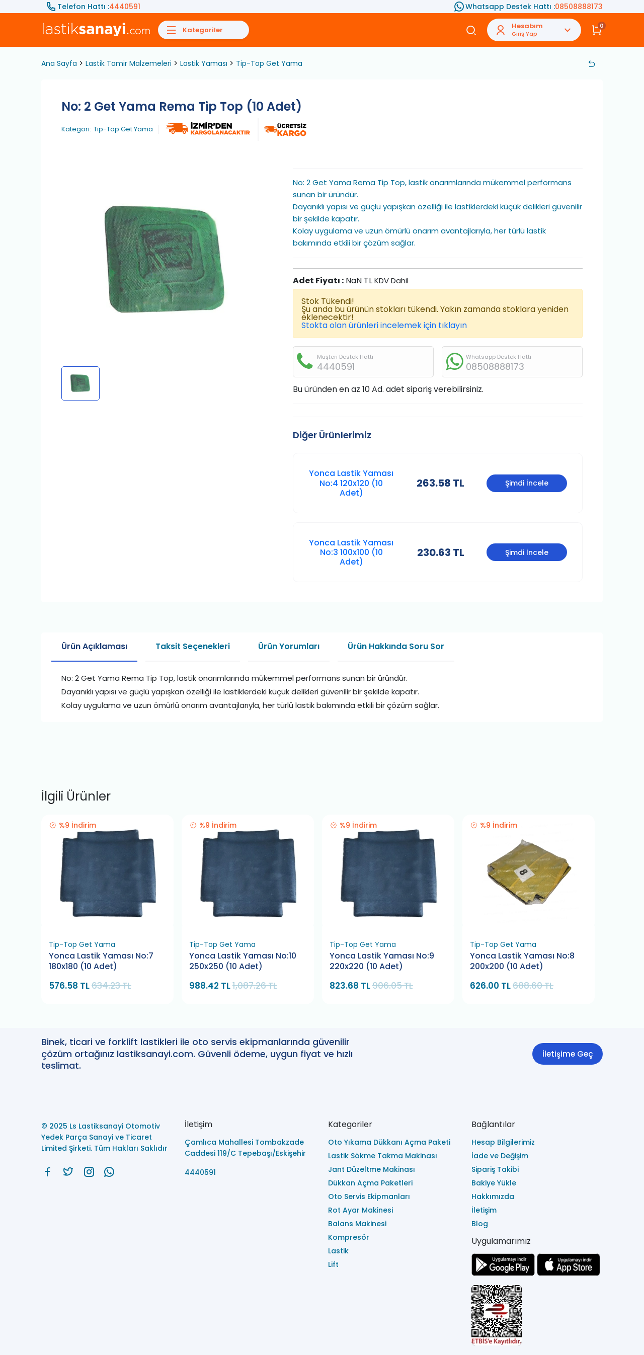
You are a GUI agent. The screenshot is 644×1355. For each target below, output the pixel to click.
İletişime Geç (567, 1054)
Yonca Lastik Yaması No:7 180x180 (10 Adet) (101, 961)
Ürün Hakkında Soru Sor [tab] (396, 646)
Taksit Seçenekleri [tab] (192, 646)
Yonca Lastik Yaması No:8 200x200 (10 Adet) (522, 961)
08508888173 (579, 7)
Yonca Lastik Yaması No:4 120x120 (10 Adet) (351, 482)
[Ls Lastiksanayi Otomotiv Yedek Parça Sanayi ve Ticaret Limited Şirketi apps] (568, 1273)
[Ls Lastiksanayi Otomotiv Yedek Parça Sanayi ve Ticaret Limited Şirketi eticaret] (537, 1316)
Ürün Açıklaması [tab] (94, 646)
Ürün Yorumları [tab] (288, 646)
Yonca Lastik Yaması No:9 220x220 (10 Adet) (382, 961)
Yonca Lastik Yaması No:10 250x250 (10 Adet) (242, 961)
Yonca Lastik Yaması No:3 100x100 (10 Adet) (351, 552)
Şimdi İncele (526, 483)
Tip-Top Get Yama (269, 63)
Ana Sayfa (59, 63)
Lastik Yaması (203, 63)
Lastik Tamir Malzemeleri (129, 63)
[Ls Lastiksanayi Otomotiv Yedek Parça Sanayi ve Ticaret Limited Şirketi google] (503, 1273)
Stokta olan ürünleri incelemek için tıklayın (384, 325)
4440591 (124, 7)
